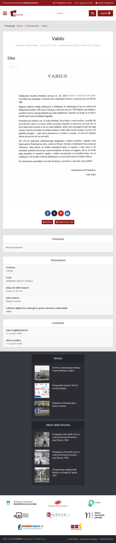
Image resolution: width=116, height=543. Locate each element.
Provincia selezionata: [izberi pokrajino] (20, 2)
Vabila (8, 311)
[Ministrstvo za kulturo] (21, 503)
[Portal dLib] (21, 515)
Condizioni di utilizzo (89, 539)
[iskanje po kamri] (72, 13)
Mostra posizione (14, 247)
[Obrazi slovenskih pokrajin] (94, 515)
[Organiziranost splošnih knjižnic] (58, 503)
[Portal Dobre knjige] (30, 527)
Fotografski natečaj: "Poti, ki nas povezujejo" (65, 386)
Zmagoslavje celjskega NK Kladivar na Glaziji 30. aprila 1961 (64, 472)
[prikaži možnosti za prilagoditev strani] (62, 2)
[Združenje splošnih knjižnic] (76, 527)
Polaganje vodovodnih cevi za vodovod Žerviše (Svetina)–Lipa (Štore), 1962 (66, 437)
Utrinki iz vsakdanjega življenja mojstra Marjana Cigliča (66, 369)
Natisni (47, 222)
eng (81, 2)
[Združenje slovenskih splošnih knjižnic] (58, 515)
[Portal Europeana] (94, 503)
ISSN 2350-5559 (106, 539)
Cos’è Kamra (73, 539)
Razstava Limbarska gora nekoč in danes (64, 404)
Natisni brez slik (64, 222)
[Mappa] (105, 13)
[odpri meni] (5, 13)
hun (91, 2)
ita (86, 2)
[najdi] (92, 13)
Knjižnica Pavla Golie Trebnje (86, 45)
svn (76, 2)
